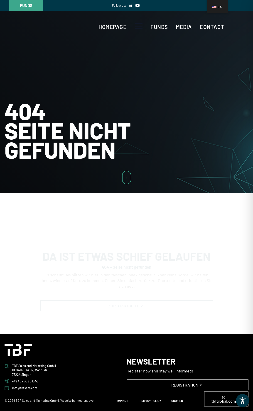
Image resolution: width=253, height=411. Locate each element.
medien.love (84, 400)
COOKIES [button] (177, 401)
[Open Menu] (138, 26)
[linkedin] (130, 5)
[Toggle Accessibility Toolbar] (243, 401)
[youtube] (137, 5)
